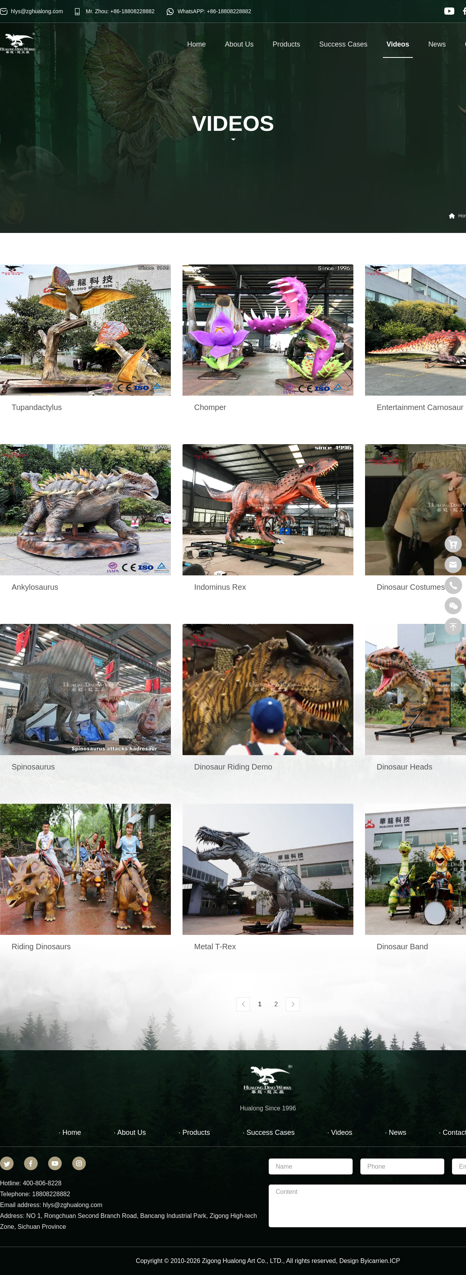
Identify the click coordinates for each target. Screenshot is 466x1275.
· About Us (130, 1132)
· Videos (340, 1132)
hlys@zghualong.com (37, 11)
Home (196, 44)
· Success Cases (269, 1132)
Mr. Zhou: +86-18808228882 (120, 11)
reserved (323, 1261)
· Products (194, 1132)
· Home (70, 1132)
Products (286, 44)
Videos (397, 49)
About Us (239, 44)
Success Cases (343, 44)
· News (395, 1132)
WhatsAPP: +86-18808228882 (214, 11)
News (437, 44)
